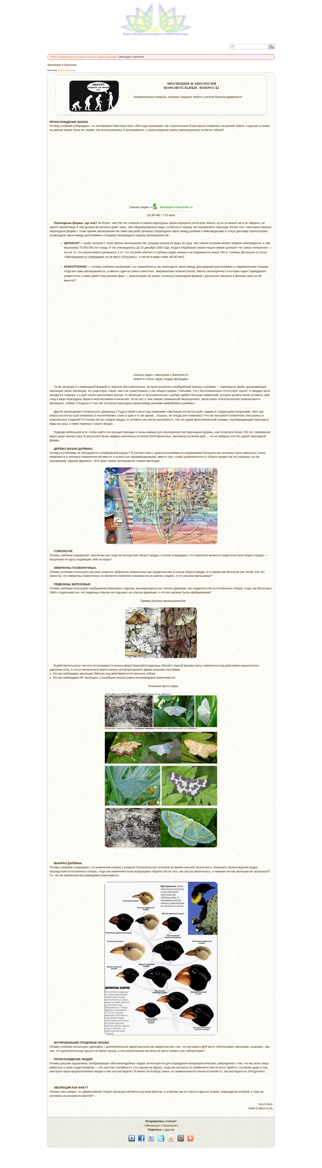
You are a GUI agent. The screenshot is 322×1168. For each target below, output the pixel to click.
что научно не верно (147, 1067)
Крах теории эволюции (171, 379)
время (149, 415)
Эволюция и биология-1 (175, 207)
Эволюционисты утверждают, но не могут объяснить (101, 256)
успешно (153, 243)
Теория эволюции (66, 70)
